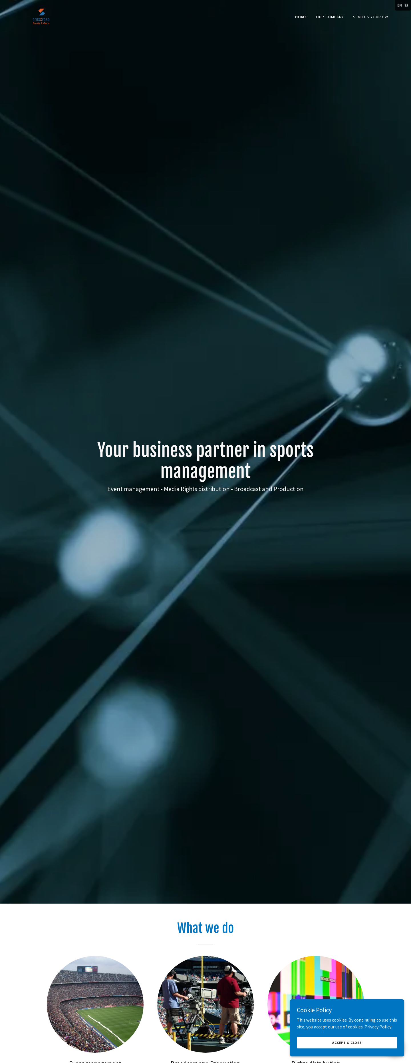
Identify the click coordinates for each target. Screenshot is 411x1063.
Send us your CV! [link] (370, 16)
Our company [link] (330, 16)
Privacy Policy (377, 1026)
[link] (42, 15)
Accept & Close (347, 1042)
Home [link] (301, 16)
